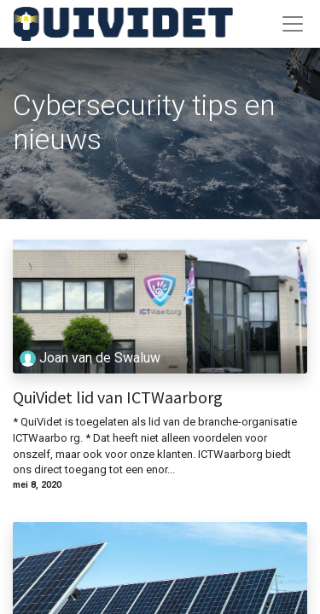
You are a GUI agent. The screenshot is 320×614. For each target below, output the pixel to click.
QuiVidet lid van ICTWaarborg (118, 397)
